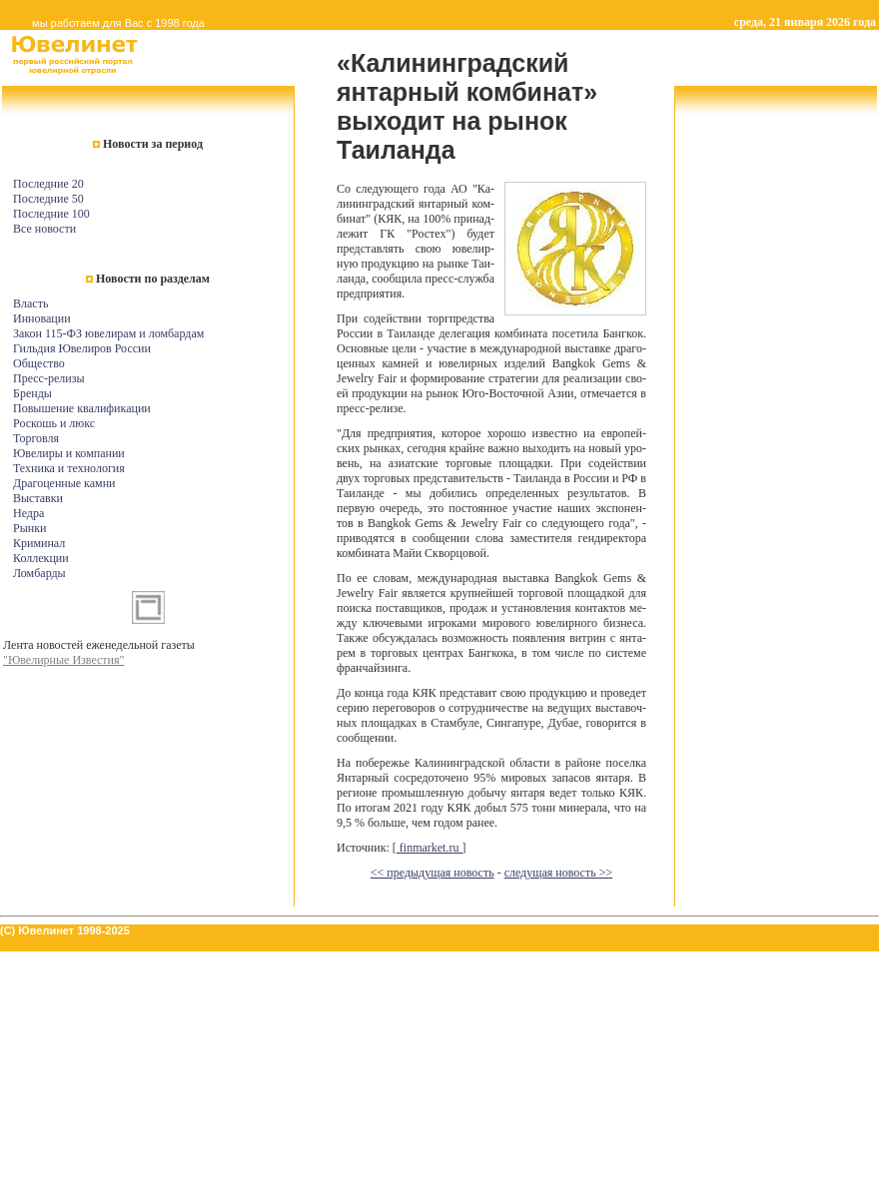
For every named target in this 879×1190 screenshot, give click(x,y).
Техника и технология (69, 468)
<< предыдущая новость (432, 873)
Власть (30, 303)
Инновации (42, 318)
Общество (39, 363)
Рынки (29, 528)
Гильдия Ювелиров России (82, 348)
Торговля (36, 438)
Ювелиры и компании (69, 453)
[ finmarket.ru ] (429, 848)
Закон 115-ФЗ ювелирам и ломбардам (108, 333)
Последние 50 (48, 199)
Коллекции (41, 558)
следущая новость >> (558, 873)
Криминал (39, 543)
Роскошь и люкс (54, 423)
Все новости (44, 229)
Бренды (32, 393)
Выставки (38, 498)
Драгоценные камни (64, 483)
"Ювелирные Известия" (63, 660)
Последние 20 (48, 184)
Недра (28, 513)
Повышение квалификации (82, 408)
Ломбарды (39, 573)
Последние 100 (51, 214)
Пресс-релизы (48, 378)
